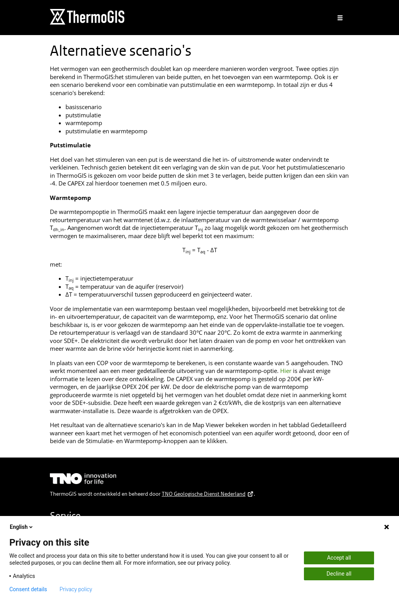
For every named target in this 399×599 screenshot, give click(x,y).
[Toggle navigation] (340, 18)
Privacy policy (76, 589)
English (22, 527)
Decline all (339, 574)
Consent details (28, 589)
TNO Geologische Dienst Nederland (208, 493)
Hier (285, 371)
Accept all (339, 558)
